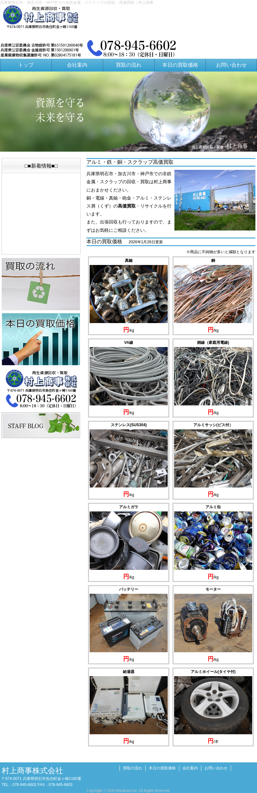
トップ (26, 65)
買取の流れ (128, 65)
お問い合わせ (231, 65)
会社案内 (77, 65)
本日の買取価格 (180, 65)
